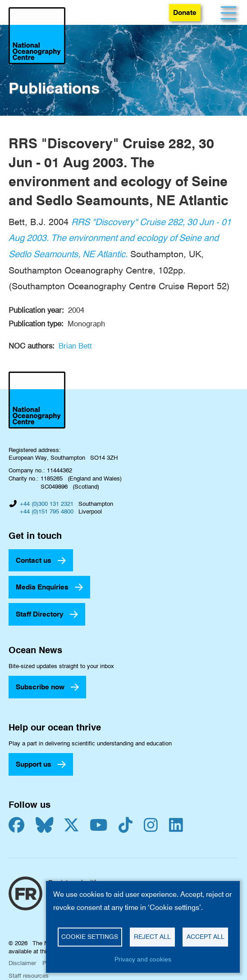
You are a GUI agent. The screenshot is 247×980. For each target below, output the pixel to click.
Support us (33, 764)
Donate (185, 12)
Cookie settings (89, 936)
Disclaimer (22, 962)
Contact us (33, 560)
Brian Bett (75, 345)
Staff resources (29, 975)
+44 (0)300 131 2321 (46, 503)
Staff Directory (40, 614)
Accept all (205, 936)
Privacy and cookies (142, 959)
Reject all (152, 936)
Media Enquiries (42, 587)
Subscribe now (40, 687)
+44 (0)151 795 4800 (46, 511)
